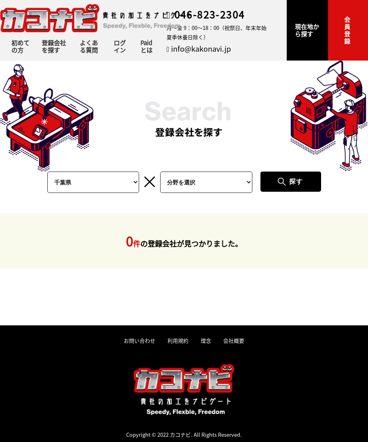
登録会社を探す (54, 46)
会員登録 (347, 30)
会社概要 (233, 340)
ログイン (120, 46)
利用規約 (177, 340)
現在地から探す (307, 30)
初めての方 (20, 46)
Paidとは (146, 46)
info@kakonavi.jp (199, 48)
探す (296, 181)
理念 (206, 340)
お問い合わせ (139, 340)
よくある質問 (89, 46)
